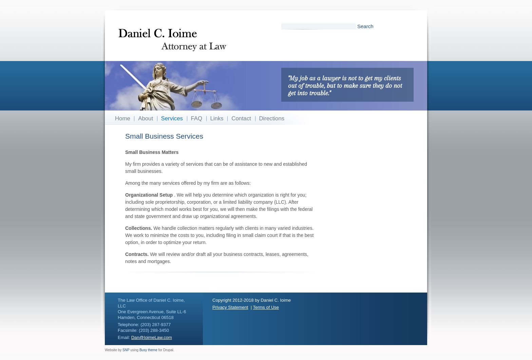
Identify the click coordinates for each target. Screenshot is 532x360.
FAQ (196, 118)
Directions (272, 118)
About (145, 118)
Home (122, 118)
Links (217, 118)
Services (172, 118)
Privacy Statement (230, 307)
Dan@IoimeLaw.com (151, 337)
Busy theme (148, 350)
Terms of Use (266, 307)
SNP (125, 350)
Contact (241, 118)
